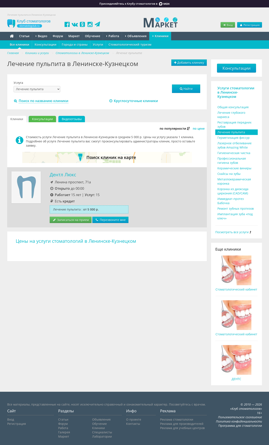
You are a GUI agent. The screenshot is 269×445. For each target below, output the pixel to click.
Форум (58, 36)
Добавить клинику (189, 62)
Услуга (18, 83)
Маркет (74, 36)
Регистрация (249, 25)
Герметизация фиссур (233, 138)
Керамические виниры (234, 168)
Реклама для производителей (181, 424)
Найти (186, 89)
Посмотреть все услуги (232, 232)
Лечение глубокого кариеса (231, 115)
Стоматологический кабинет (236, 289)
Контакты (133, 424)
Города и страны (74, 44)
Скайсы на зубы (229, 174)
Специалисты (102, 432)
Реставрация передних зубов (234, 124)
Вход (228, 25)
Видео (41, 36)
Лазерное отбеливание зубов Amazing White (234, 145)
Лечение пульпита (231, 132)
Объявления (135, 36)
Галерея (64, 432)
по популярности (173, 128)
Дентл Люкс (63, 174)
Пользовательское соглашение (240, 417)
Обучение (92, 36)
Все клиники (19, 44)
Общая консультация (233, 107)
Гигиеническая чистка (233, 153)
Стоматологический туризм (129, 44)
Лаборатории (102, 436)
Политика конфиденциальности (239, 421)
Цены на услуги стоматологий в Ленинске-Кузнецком (76, 241)
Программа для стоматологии (240, 426)
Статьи (24, 36)
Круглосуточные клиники (133, 100)
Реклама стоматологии (176, 419)
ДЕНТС (236, 379)
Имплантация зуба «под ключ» (235, 216)
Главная (13, 53)
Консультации (45, 44)
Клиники (161, 36)
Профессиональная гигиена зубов (231, 160)
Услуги (98, 44)
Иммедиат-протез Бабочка (230, 201)
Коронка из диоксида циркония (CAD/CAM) (232, 191)
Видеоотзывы (72, 119)
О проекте (133, 419)
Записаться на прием (70, 220)
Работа (112, 36)
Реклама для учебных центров (182, 428)
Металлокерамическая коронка (234, 181)
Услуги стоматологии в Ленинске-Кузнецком (235, 92)
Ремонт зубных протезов (235, 208)
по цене (199, 128)
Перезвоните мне (110, 220)
